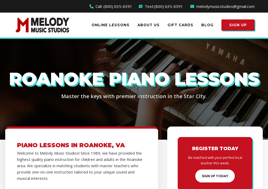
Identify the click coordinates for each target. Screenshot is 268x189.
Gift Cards (180, 25)
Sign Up (238, 25)
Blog (207, 25)
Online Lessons (111, 25)
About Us (148, 25)
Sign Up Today (215, 176)
